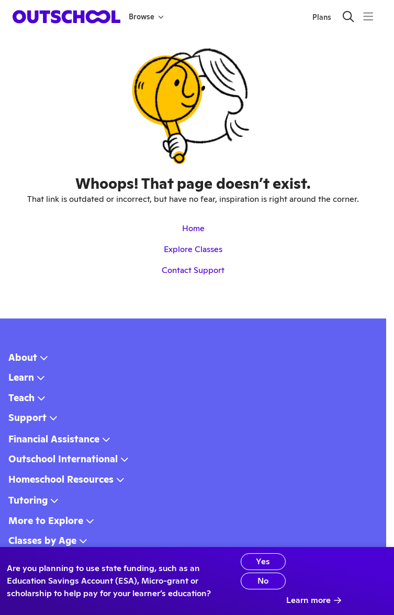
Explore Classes (193, 249)
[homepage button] (66, 17)
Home (193, 228)
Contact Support (193, 270)
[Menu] (368, 16)
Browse (146, 16)
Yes (263, 561)
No (262, 580)
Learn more (314, 600)
